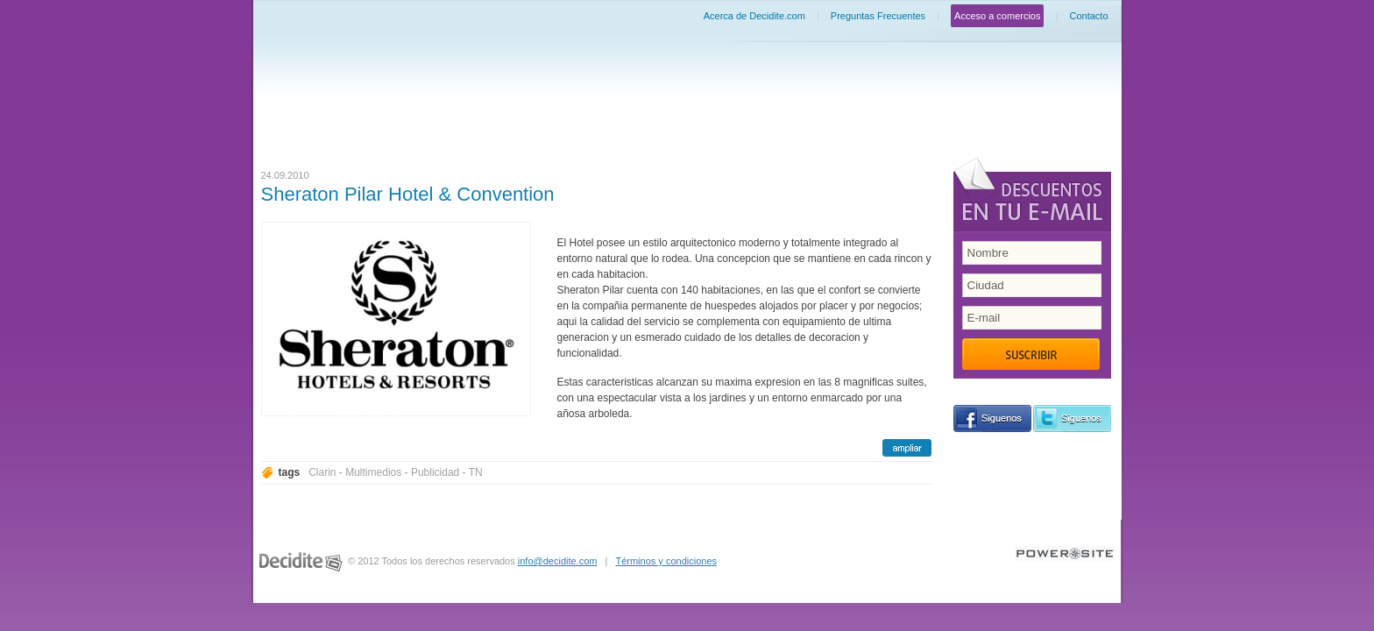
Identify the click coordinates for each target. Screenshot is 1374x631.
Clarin (322, 472)
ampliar (906, 448)
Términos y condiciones (666, 561)
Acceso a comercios (997, 16)
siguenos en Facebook (992, 418)
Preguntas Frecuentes (878, 16)
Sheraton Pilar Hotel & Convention (408, 194)
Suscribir (1031, 354)
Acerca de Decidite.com (754, 16)
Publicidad (435, 472)
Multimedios (373, 472)
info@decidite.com (558, 561)
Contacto (1088, 16)
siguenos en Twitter (1072, 418)
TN (476, 472)
